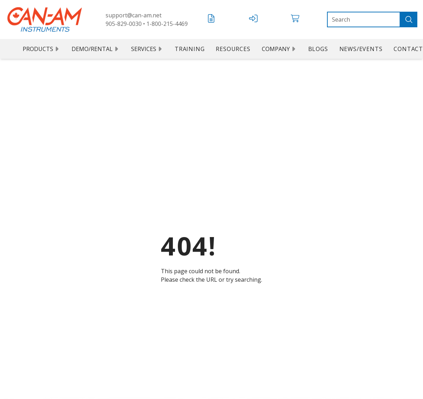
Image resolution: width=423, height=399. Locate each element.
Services (147, 49)
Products (41, 49)
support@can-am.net (134, 15)
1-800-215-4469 (167, 24)
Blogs (318, 49)
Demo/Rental (96, 49)
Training (189, 49)
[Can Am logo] (45, 19)
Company (279, 49)
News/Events (361, 49)
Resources (233, 49)
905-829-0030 (124, 24)
